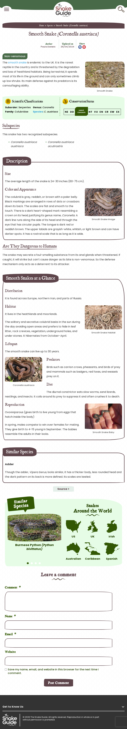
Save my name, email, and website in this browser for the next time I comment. (53, 671)
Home (41, 25)
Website (10, 651)
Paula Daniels (48, 46)
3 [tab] (35, 561)
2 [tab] (31, 561)
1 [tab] (27, 561)
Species (50, 25)
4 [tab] (39, 561)
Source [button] (62, 489)
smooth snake (17, 62)
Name (10, 616)
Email (10, 634)
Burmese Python (34, 547)
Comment (13, 587)
